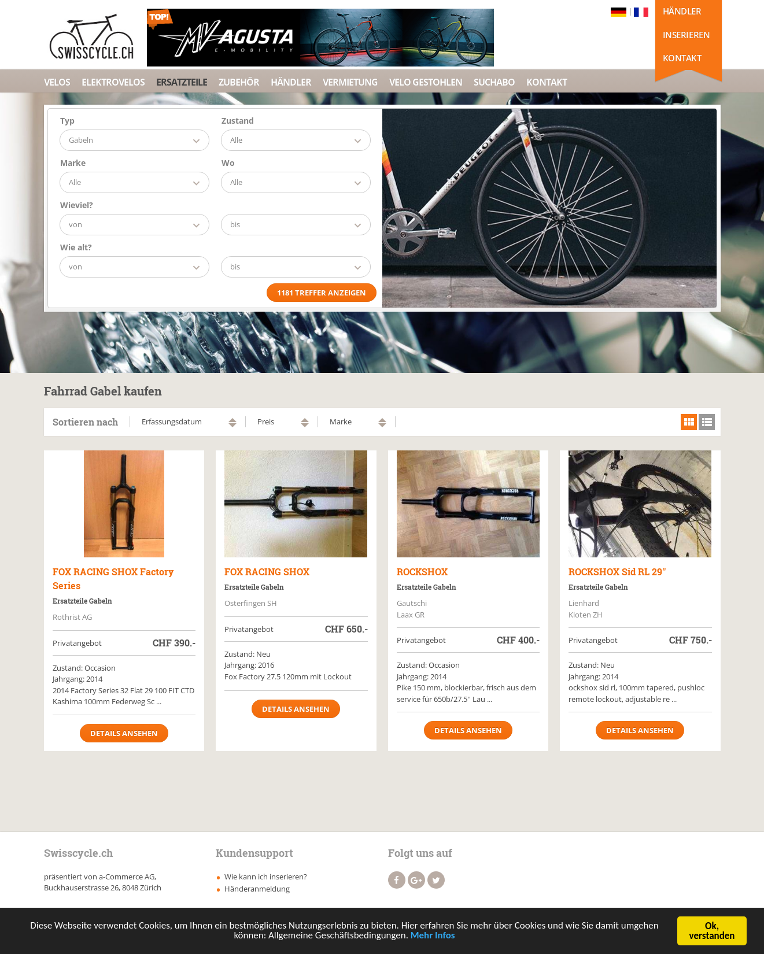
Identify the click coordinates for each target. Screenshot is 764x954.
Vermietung (350, 82)
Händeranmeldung (257, 888)
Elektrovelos (113, 82)
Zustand (238, 120)
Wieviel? (76, 204)
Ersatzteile (181, 82)
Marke (73, 162)
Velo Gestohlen (425, 82)
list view (707, 422)
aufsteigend (232, 420)
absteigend (232, 425)
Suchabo (494, 82)
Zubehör (239, 82)
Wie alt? (76, 247)
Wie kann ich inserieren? (265, 876)
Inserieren (686, 34)
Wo (228, 162)
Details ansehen (124, 733)
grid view (689, 422)
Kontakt (682, 58)
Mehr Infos (433, 937)
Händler (682, 11)
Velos (57, 82)
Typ (67, 120)
